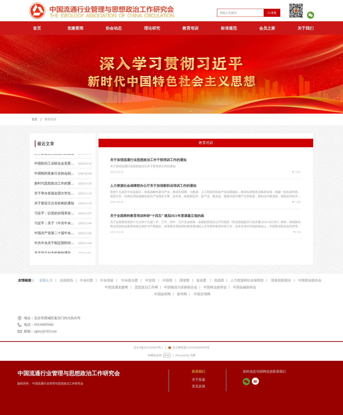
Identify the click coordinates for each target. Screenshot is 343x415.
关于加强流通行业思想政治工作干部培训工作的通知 (148, 160)
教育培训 (190, 28)
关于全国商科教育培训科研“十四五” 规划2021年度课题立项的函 (157, 216)
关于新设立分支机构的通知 (54, 154)
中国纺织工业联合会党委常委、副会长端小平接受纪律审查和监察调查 (55, 164)
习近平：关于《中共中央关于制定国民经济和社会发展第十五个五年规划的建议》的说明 (55, 224)
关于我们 (306, 28)
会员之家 (267, 28)
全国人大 (46, 280)
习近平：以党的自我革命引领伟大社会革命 (55, 214)
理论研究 (152, 28)
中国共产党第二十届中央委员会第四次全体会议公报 (55, 234)
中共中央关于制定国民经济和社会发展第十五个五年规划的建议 (55, 244)
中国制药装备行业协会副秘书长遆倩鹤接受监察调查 (55, 174)
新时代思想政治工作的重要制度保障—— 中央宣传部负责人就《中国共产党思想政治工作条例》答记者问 (55, 184)
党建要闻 (75, 28)
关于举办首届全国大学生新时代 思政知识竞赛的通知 (55, 194)
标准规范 (229, 28)
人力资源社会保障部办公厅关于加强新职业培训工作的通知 (153, 185)
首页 (37, 28)
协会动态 (114, 28)
